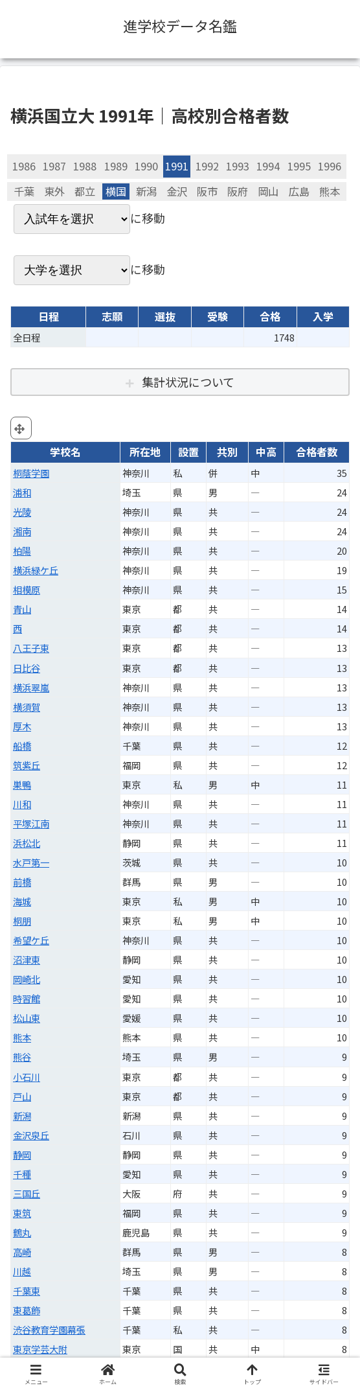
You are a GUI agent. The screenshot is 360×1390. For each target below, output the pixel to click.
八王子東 (31, 647)
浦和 (22, 492)
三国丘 (26, 1193)
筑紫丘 (26, 765)
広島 (299, 192)
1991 (176, 166)
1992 (207, 166)
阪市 (207, 192)
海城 (22, 901)
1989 (116, 166)
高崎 (22, 1251)
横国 (116, 192)
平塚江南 (31, 823)
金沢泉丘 (31, 1135)
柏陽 (22, 550)
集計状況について (188, 381)
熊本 (329, 192)
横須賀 (26, 706)
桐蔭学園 (31, 473)
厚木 (22, 726)
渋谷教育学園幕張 (49, 1329)
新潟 (146, 192)
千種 (22, 1174)
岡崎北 (26, 979)
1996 (329, 166)
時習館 (26, 998)
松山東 (26, 1018)
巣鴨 (22, 784)
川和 (22, 804)
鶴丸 (22, 1232)
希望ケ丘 (31, 940)
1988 (84, 166)
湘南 (22, 531)
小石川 (26, 1076)
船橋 (22, 745)
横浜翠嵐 (31, 687)
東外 (54, 192)
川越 (22, 1271)
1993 (237, 166)
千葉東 (26, 1290)
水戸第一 (31, 862)
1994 (268, 166)
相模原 (26, 589)
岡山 (268, 192)
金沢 (176, 192)
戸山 (22, 1096)
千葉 (24, 192)
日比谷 (26, 668)
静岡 (22, 1154)
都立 (84, 192)
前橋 (22, 881)
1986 (24, 166)
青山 (22, 609)
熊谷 (22, 1056)
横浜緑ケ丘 (35, 570)
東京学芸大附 (40, 1349)
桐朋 (22, 920)
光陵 (22, 511)
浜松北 (26, 843)
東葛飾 (26, 1310)
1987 (54, 166)
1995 (299, 166)
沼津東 (26, 959)
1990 (146, 166)
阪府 (237, 192)
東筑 (22, 1213)
